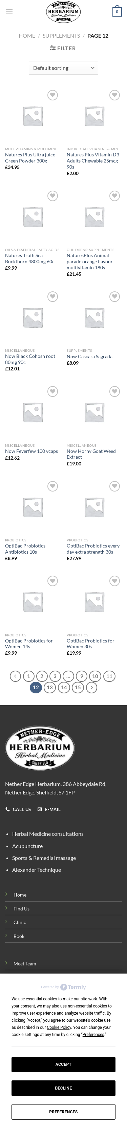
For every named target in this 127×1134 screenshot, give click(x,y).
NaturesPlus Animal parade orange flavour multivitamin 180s (90, 261)
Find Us (21, 908)
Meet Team (25, 963)
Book (19, 936)
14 (64, 687)
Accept (64, 1064)
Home (27, 35)
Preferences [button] (93, 1034)
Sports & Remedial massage (44, 857)
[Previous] (15, 676)
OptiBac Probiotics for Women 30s (90, 644)
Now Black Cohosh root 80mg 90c (30, 359)
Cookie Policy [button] (59, 1027)
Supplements (61, 35)
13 (50, 687)
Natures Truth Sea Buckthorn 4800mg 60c (30, 258)
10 (95, 676)
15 (78, 687)
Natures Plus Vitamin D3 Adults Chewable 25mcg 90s (93, 160)
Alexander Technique (36, 869)
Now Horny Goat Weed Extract (91, 454)
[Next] (92, 687)
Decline (63, 1088)
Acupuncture (27, 846)
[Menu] (9, 11)
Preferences (63, 1112)
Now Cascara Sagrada (89, 356)
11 (109, 676)
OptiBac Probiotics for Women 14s (29, 644)
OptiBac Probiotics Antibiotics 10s (25, 549)
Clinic (20, 922)
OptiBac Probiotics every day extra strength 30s (93, 549)
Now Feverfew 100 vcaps (31, 451)
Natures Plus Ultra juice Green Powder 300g (30, 158)
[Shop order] (63, 68)
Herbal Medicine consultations (48, 833)
